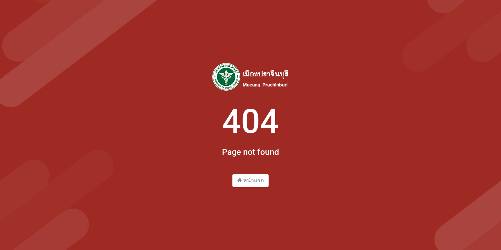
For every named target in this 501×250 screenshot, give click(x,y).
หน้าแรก (250, 180)
